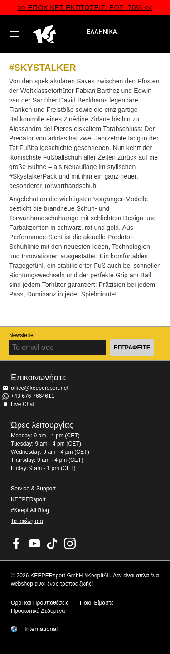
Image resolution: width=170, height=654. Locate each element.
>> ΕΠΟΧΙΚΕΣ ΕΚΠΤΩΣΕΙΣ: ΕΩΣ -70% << (85, 7)
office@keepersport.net (39, 388)
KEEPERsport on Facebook (17, 543)
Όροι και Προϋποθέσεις (39, 603)
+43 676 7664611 (32, 396)
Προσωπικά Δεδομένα (38, 611)
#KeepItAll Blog (30, 510)
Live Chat (22, 404)
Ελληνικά (102, 31)
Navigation (14, 34)
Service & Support (33, 488)
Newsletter (22, 335)
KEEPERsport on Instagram (70, 543)
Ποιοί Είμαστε (96, 603)
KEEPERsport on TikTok (52, 543)
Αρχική (59, 34)
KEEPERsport (28, 499)
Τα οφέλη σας (27, 521)
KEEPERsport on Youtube (34, 543)
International (41, 629)
